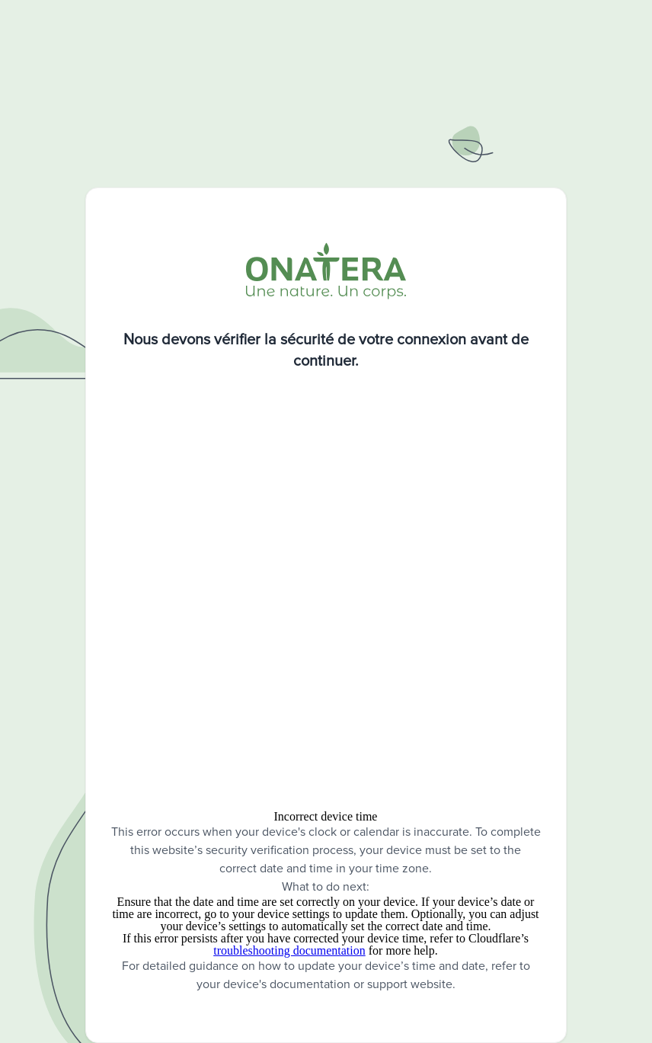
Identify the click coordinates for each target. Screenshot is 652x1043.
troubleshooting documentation (289, 950)
